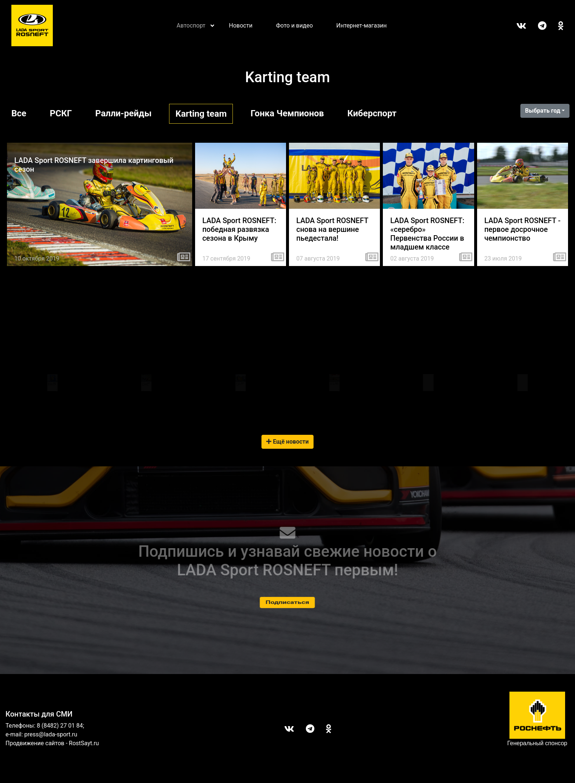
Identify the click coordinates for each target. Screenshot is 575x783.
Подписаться (287, 602)
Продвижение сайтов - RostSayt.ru (52, 743)
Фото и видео (294, 25)
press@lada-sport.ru (50, 734)
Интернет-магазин (361, 25)
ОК (555, 25)
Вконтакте (515, 25)
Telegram (536, 25)
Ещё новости (287, 441)
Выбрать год (542, 110)
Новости (240, 25)
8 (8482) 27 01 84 (60, 725)
